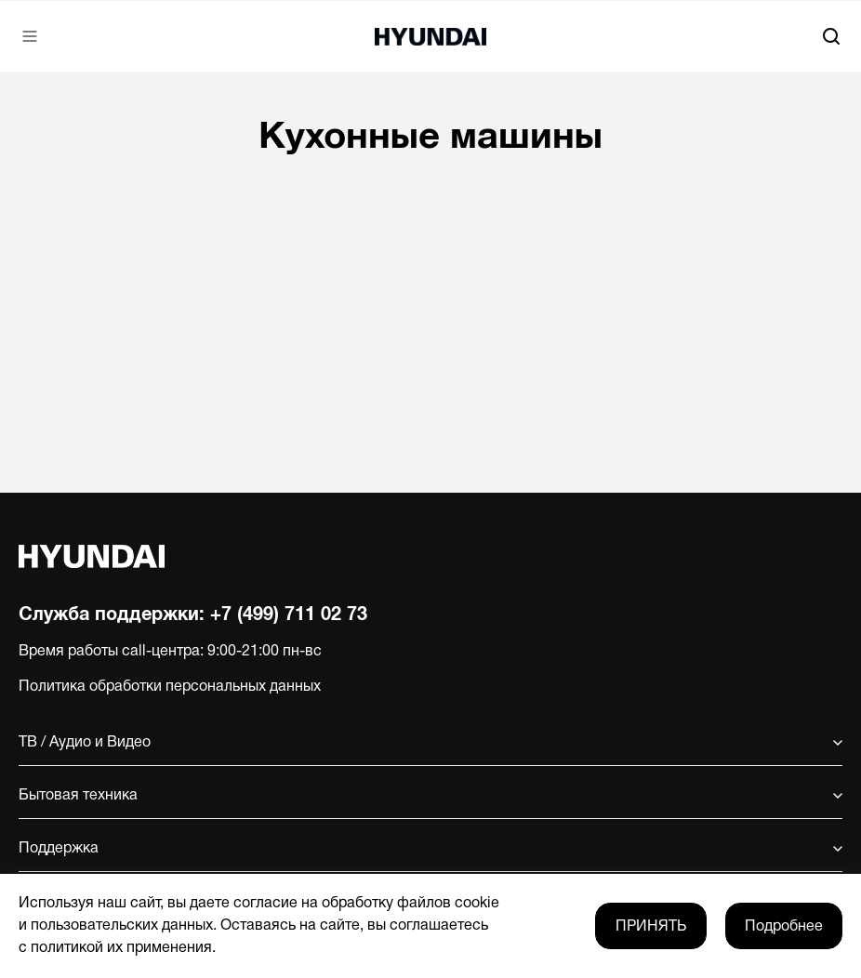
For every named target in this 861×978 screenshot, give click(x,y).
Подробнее (784, 926)
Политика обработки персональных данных (170, 687)
